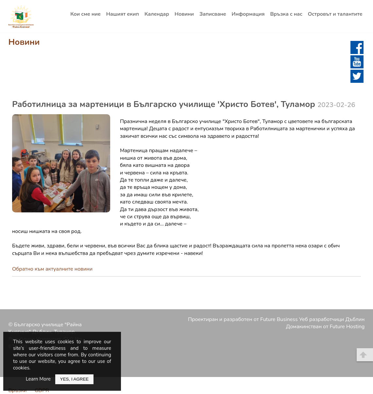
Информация (248, 14)
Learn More (38, 379)
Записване (212, 14)
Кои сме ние (85, 14)
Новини (184, 14)
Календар (156, 14)
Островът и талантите (335, 14)
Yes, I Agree (74, 379)
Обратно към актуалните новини (52, 269)
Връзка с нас (286, 14)
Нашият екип (122, 14)
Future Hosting (347, 326)
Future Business (279, 319)
